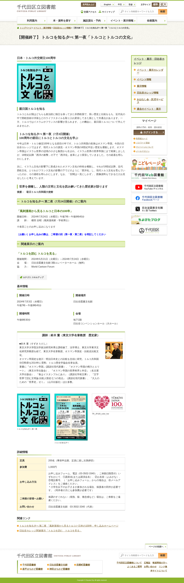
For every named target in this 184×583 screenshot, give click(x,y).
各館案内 (152, 20)
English (107, 4)
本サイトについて (158, 570)
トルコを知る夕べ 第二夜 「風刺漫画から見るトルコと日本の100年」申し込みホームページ (69, 526)
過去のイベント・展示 (149, 109)
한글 (130, 4)
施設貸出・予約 (92, 20)
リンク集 (163, 566)
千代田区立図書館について (129, 562)
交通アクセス (88, 12)
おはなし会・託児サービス (150, 101)
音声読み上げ (88, 4)
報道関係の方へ (159, 562)
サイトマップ (107, 12)
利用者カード (142, 138)
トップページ (26, 28)
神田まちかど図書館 (59, 569)
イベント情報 (144, 79)
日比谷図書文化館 (58, 564)
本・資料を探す (62, 20)
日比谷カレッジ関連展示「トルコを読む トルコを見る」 (50, 530)
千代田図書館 (29, 564)
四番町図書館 (83, 564)
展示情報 (141, 86)
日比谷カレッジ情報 (62, 28)
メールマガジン (143, 151)
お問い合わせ (150, 566)
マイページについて (145, 147)
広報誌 (147, 562)
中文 (120, 4)
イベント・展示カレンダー (150, 71)
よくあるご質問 (134, 566)
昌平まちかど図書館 (32, 569)
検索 (162, 11)
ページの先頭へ (156, 546)
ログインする (149, 132)
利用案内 (32, 20)
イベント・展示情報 (121, 20)
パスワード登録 (143, 143)
